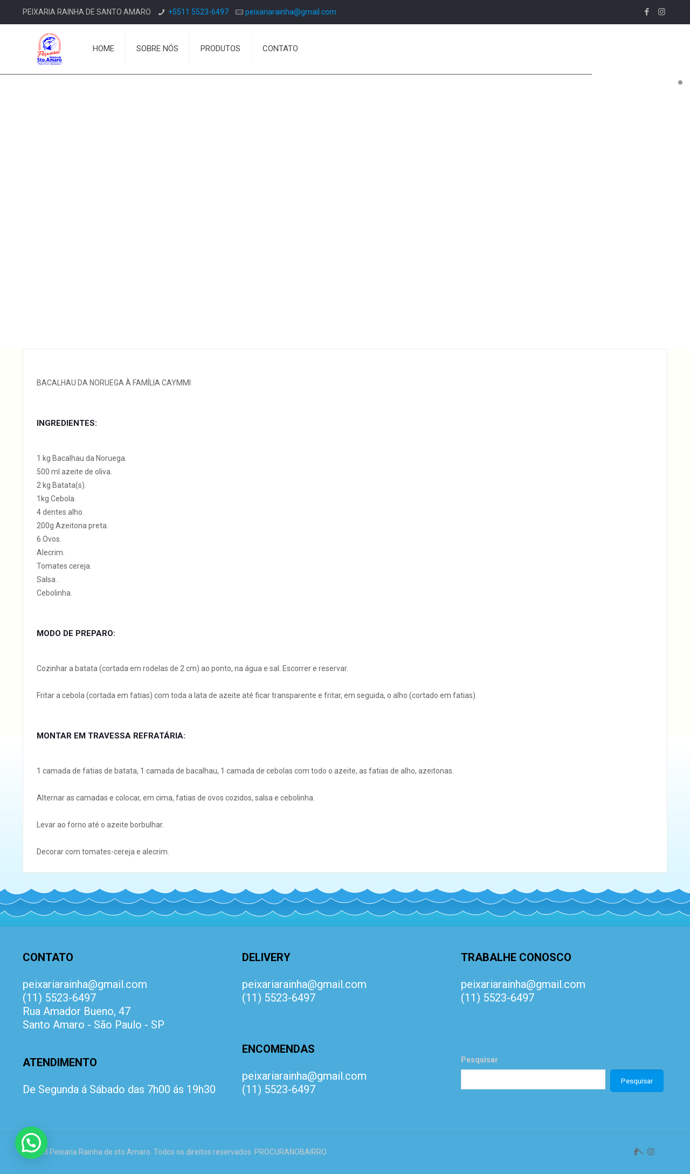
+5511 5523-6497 (198, 12)
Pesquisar (479, 1059)
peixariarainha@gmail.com (290, 12)
